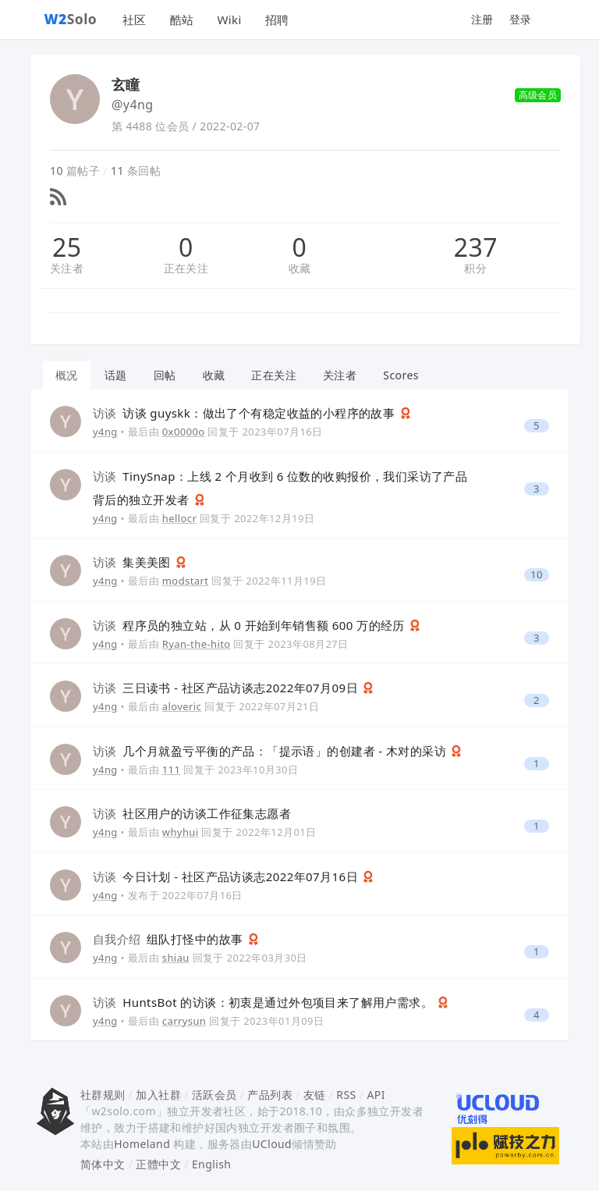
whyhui (180, 832)
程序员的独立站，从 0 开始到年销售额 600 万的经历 (250, 625)
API (376, 1094)
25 (66, 247)
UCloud (272, 1143)
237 (476, 247)
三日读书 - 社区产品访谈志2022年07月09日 (227, 687)
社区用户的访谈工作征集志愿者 (192, 813)
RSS (346, 1094)
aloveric (182, 706)
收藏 (300, 268)
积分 (475, 268)
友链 (314, 1094)
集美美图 (133, 562)
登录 (520, 19)
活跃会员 (214, 1094)
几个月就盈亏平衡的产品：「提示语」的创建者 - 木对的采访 (271, 751)
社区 (134, 19)
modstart (185, 581)
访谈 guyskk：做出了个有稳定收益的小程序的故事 (246, 413)
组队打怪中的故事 (169, 939)
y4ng (105, 432)
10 (536, 574)
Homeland (142, 1143)
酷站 (182, 19)
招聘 (277, 19)
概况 (66, 375)
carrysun (184, 1021)
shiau (176, 958)
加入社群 (158, 1094)
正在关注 (186, 268)
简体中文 (103, 1164)
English (212, 1164)
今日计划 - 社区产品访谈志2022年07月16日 (227, 876)
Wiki (229, 19)
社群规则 (103, 1094)
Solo (70, 18)
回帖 (165, 375)
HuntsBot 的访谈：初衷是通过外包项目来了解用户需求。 (264, 1002)
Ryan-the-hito (196, 644)
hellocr (179, 518)
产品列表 (269, 1094)
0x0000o (183, 432)
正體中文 (158, 1164)
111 (171, 770)
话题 (116, 375)
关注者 (66, 268)
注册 (482, 19)
